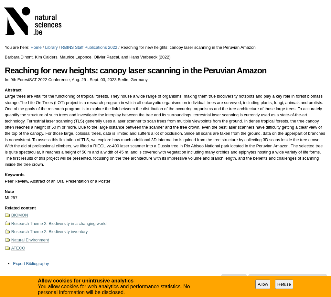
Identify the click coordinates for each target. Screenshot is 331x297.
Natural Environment (30, 240)
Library (51, 47)
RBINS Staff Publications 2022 (89, 47)
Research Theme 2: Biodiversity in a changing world (59, 223)
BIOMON (19, 215)
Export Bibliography (31, 263)
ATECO (18, 248)
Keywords (15, 174)
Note (9, 191)
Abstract (13, 90)
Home (36, 47)
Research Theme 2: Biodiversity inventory (49, 231)
